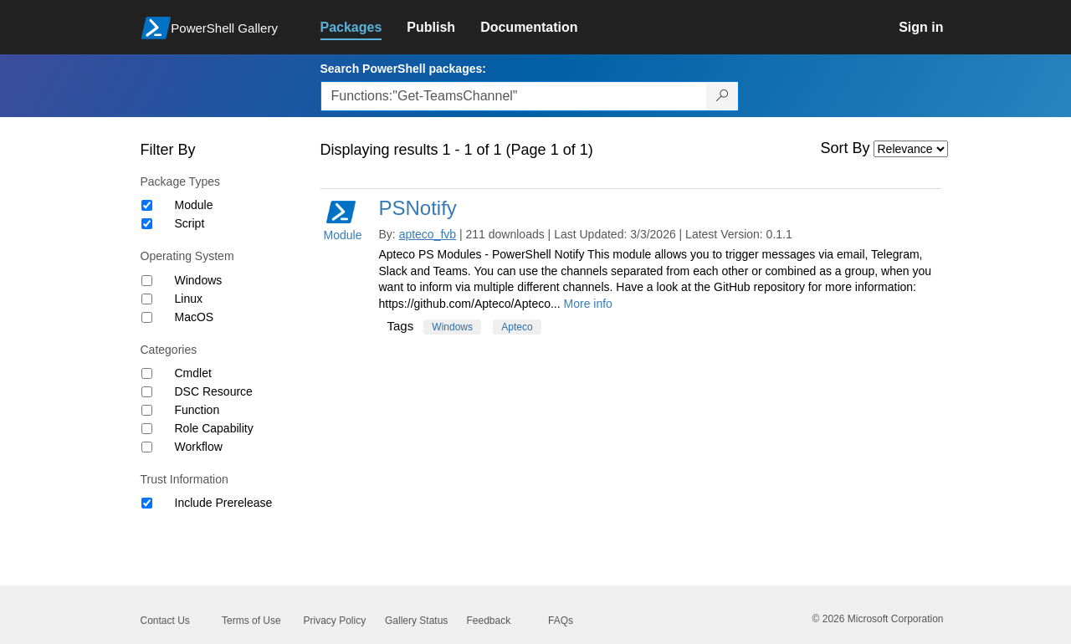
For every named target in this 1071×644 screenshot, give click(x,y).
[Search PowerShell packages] (722, 96)
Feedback (489, 620)
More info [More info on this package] (588, 303)
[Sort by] (911, 149)
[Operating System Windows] (146, 280)
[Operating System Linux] (146, 299)
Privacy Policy (335, 620)
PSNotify (418, 208)
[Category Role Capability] (146, 428)
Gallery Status (416, 620)
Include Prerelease (224, 502)
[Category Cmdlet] (146, 373)
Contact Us (165, 620)
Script (190, 223)
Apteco (516, 327)
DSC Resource (214, 391)
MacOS (194, 317)
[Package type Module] (146, 205)
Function (197, 410)
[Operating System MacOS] (146, 317)
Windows (199, 280)
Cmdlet (193, 373)
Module (194, 205)
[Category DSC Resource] (146, 391)
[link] (363, 27)
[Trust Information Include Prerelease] (146, 503)
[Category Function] (146, 410)
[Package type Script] (146, 223)
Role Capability (214, 428)
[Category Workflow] (146, 447)
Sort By (845, 148)
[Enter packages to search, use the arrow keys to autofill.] (513, 96)
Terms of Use (251, 620)
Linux (188, 298)
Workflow (199, 446)
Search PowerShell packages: (403, 68)
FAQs (560, 620)
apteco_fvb (428, 234)
